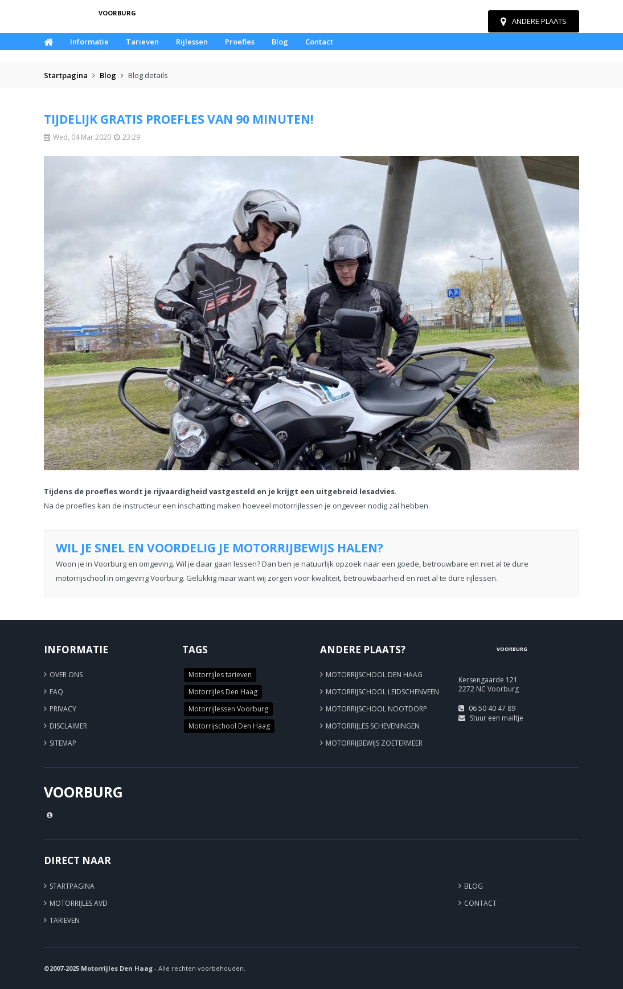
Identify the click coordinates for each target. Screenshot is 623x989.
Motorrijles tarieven (220, 674)
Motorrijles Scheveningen (373, 726)
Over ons (66, 674)
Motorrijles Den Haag (222, 692)
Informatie (89, 41)
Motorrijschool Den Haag (229, 726)
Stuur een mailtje (496, 718)
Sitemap (63, 743)
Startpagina (66, 75)
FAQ (56, 692)
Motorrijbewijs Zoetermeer (374, 743)
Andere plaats (534, 21)
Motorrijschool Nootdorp (376, 709)
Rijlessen (192, 41)
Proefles (240, 41)
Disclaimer (68, 726)
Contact (319, 41)
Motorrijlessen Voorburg (228, 709)
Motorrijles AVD (79, 903)
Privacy (63, 709)
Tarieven (142, 41)
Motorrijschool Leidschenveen (382, 692)
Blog (280, 41)
